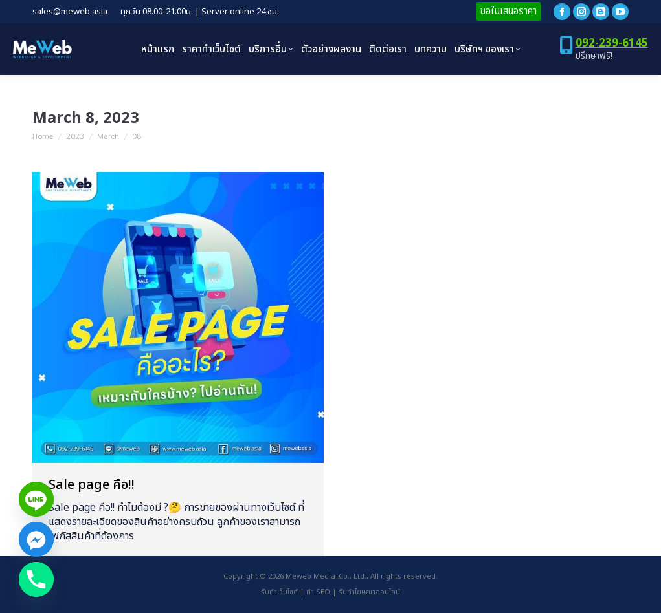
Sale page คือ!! (92, 485)
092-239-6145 (612, 43)
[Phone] (36, 579)
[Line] (36, 499)
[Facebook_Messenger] (36, 539)
